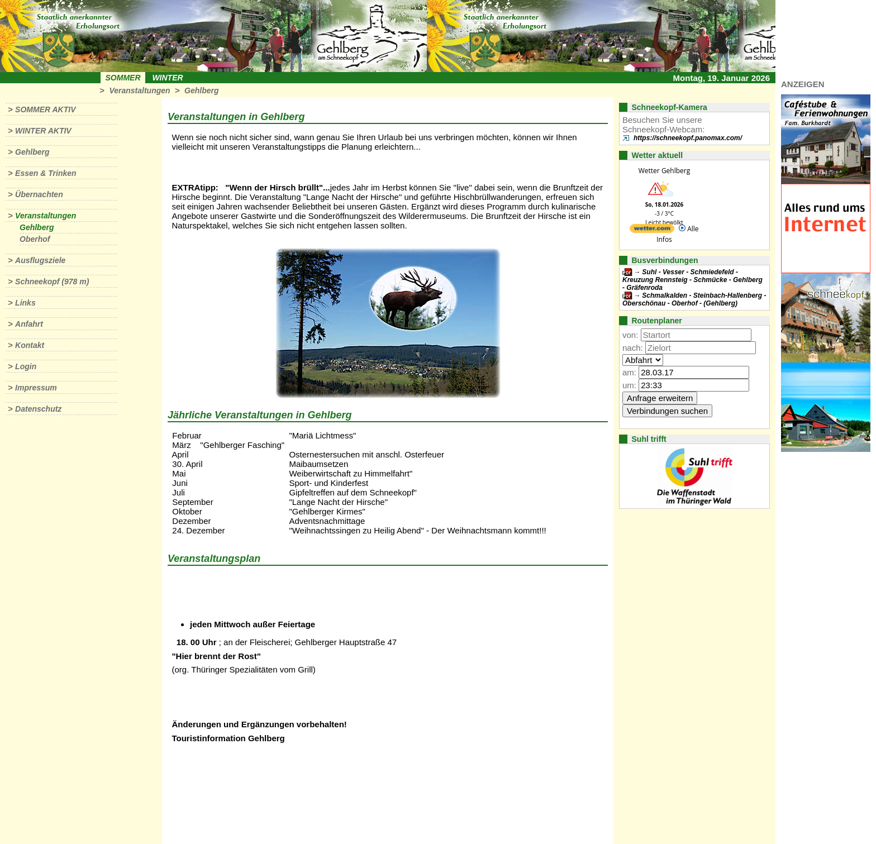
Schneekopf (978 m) (52, 281)
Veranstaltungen (139, 90)
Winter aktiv (43, 130)
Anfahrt (29, 324)
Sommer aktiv (45, 109)
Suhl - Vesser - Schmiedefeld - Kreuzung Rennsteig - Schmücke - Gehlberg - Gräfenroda (692, 280)
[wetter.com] (652, 230)
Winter (167, 77)
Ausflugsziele (40, 260)
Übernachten (39, 194)
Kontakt (29, 345)
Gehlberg (201, 90)
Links (25, 302)
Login (25, 366)
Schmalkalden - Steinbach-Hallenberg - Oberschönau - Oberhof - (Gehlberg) (694, 299)
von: (630, 335)
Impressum (36, 387)
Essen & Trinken (45, 173)
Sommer (123, 77)
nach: (632, 347)
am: (629, 372)
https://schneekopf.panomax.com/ (688, 138)
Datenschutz (38, 408)
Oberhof (35, 239)
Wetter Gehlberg (664, 170)
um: (629, 385)
